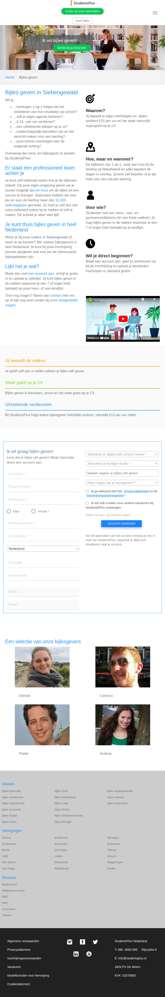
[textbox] (122, 454)
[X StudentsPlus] (95, 942)
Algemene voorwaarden (23, 941)
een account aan (41, 273)
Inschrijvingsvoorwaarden (24, 958)
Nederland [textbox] (16, 549)
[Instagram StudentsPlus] (69, 942)
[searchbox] (122, 473)
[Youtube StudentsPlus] (89, 954)
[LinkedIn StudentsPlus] (76, 954)
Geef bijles (82, 20)
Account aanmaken (121, 523)
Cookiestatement (18, 984)
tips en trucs (39, 190)
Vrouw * (43, 511)
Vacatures (14, 967)
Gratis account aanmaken (82, 11)
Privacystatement (18, 949)
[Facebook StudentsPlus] (82, 942)
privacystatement (136, 491)
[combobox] (43, 549)
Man (16, 511)
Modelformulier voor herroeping (28, 975)
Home (9, 77)
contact (55, 295)
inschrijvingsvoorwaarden (105, 495)
